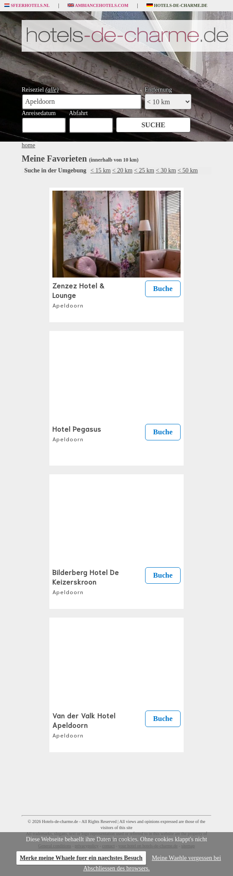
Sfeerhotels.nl (27, 5)
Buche (163, 288)
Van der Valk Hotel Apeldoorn (84, 724)
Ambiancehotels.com (98, 5)
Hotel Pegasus (76, 433)
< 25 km (144, 170)
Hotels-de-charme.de (177, 5)
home (28, 145)
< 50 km (188, 170)
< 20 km (122, 170)
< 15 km (101, 170)
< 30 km (166, 170)
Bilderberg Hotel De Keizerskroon (85, 581)
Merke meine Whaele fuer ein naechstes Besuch (81, 858)
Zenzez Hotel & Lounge (78, 294)
